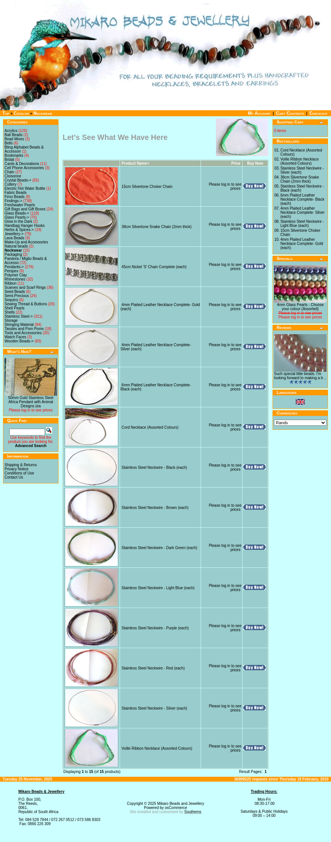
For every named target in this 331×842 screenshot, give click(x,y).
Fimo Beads (14, 197)
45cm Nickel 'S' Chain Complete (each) (153, 267)
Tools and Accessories (23, 333)
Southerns (193, 812)
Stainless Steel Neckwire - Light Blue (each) (158, 588)
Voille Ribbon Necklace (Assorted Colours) (156, 748)
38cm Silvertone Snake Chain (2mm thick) (156, 227)
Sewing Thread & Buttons (25, 304)
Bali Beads (13, 135)
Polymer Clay (15, 275)
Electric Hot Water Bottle (24, 188)
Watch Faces (15, 337)
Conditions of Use (19, 473)
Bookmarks (13, 155)
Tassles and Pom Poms (24, 329)
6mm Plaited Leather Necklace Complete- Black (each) (302, 199)
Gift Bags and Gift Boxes (25, 209)
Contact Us (13, 477)
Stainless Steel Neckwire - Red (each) (152, 668)
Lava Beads (14, 238)
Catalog (21, 113)
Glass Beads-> (16, 213)
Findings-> (13, 201)
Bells (8, 143)
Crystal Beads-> (17, 180)
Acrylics (10, 131)
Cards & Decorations (21, 164)
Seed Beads (14, 292)
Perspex (11, 271)
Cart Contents (290, 113)
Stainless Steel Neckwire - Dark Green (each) (159, 548)
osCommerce (176, 808)
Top (6, 113)
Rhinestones (14, 279)
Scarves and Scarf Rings (25, 287)
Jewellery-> (14, 234)
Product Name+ (135, 163)
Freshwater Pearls (19, 205)
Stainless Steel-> (18, 316)
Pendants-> (14, 267)
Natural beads (16, 246)
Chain (9, 172)
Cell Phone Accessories (24, 168)
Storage (11, 320)
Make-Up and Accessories (26, 242)
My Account (259, 113)
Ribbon (10, 283)
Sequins (11, 300)
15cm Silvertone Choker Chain (146, 187)
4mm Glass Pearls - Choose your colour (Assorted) (300, 307)
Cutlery (10, 184)
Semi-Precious (16, 296)
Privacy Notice (16, 469)
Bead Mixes (14, 139)
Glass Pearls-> (16, 217)
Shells (9, 312)
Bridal (9, 160)
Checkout (318, 113)
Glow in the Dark (18, 221)
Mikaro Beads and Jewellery (180, 803)
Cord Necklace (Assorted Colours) (149, 427)
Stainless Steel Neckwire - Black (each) (154, 467)
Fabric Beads (15, 193)
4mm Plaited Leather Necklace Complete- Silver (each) (302, 212)
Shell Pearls (14, 308)
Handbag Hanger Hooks (24, 226)
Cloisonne (12, 176)
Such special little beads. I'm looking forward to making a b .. (300, 376)
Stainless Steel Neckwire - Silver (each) (154, 708)
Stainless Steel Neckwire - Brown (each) (154, 508)
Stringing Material (19, 325)
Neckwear (42, 113)
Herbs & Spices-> (19, 230)
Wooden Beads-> (18, 341)
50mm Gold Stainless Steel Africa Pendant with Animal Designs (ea (31, 402)
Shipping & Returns (20, 465)
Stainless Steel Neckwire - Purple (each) (155, 628)
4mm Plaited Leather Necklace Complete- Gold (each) (301, 243)
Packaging (13, 254)
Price (235, 163)
